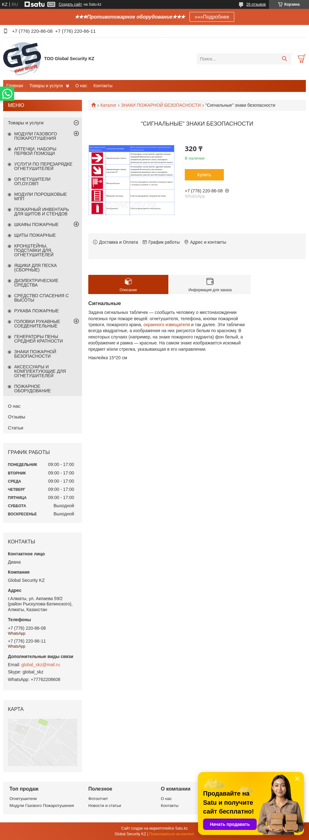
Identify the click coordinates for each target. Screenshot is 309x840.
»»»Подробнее (212, 17)
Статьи (15, 427)
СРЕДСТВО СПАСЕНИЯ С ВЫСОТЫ (41, 298)
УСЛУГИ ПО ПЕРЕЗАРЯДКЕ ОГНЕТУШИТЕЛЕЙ (43, 166)
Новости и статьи (104, 805)
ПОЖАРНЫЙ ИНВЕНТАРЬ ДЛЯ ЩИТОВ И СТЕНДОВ (41, 211)
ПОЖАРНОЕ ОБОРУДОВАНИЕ (32, 388)
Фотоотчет (98, 798)
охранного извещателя (166, 324)
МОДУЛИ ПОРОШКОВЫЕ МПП (40, 196)
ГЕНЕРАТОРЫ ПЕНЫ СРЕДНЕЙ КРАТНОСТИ (38, 338)
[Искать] (284, 59)
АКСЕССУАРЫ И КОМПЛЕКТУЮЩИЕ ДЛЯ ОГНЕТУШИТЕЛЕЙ (40, 371)
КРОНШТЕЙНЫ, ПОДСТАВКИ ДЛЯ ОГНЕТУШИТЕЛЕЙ (34, 250)
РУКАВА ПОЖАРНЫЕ (36, 310)
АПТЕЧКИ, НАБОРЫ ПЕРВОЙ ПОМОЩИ (35, 151)
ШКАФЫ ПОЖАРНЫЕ (36, 224)
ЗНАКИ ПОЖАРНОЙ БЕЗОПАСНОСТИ (161, 105)
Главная (14, 85)
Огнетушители (23, 798)
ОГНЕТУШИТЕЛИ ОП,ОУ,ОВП (32, 181)
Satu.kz (181, 828)
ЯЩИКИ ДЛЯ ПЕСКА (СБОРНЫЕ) (35, 267)
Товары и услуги (46, 85)
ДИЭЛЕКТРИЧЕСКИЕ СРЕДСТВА (36, 282)
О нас (81, 85)
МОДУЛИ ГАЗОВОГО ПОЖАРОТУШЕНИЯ (35, 136)
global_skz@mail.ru (40, 664)
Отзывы (16, 416)
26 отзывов (256, 4)
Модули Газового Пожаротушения (41, 805)
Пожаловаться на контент (171, 834)
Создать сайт (70, 4)
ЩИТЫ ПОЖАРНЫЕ (35, 235)
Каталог (108, 105)
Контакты (102, 85)
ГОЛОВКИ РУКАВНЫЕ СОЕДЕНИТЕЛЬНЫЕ (37, 323)
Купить (204, 174)
